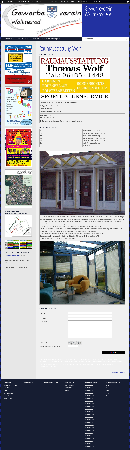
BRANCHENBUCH (84, 2)
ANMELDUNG (98, 2)
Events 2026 (89, 385)
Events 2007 (89, 436)
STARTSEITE (10, 2)
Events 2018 (89, 406)
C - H (107, 388)
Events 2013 (89, 420)
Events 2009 (89, 430)
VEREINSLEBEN (51, 2)
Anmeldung (68, 388)
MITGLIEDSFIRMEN (67, 2)
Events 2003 (89, 446)
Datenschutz (7, 398)
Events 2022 (89, 396)
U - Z (107, 396)
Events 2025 (89, 388)
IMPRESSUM (8, 393)
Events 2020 (89, 401)
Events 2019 (89, 404)
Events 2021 (89, 398)
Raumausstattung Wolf (52, 39)
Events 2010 (89, 428)
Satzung (67, 390)
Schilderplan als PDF (12, 255)
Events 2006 (89, 438)
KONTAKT (6, 390)
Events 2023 (89, 393)
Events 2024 (89, 390)
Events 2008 (89, 433)
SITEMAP (6, 396)
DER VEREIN (36, 2)
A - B (107, 385)
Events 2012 (89, 422)
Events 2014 (89, 417)
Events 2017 (89, 409)
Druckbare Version (118, 372)
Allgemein (7, 382)
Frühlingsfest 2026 (23, 2)
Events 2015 (89, 414)
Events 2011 (89, 425)
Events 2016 (89, 412)
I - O (107, 390)
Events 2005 (89, 441)
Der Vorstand (69, 385)
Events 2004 (89, 444)
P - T (41, 39)
